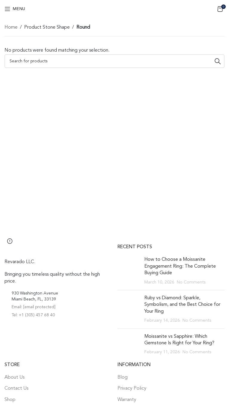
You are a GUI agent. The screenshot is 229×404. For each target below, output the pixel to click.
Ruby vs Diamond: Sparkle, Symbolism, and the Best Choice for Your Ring (182, 305)
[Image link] (37, 248)
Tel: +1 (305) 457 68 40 (33, 315)
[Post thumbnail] (128, 271)
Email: (33, 307)
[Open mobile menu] (14, 9)
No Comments (191, 282)
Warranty (126, 399)
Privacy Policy (131, 388)
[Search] (114, 61)
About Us (14, 377)
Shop (10, 399)
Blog (122, 377)
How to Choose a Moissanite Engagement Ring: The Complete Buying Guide (180, 266)
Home (11, 27)
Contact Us (16, 388)
